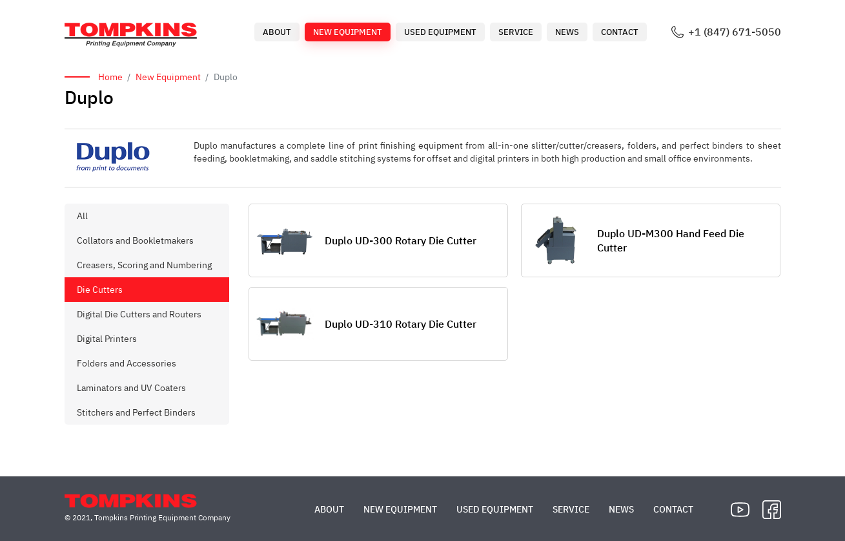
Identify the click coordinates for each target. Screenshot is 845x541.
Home (110, 77)
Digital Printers (107, 339)
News (567, 32)
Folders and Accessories (126, 363)
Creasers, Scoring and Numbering (144, 265)
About (277, 32)
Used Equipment (440, 32)
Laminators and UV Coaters (131, 388)
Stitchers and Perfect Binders (136, 412)
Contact (619, 32)
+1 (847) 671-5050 (734, 32)
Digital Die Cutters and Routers (139, 314)
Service (515, 32)
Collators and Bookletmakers (135, 240)
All (82, 216)
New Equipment (347, 32)
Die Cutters (100, 289)
